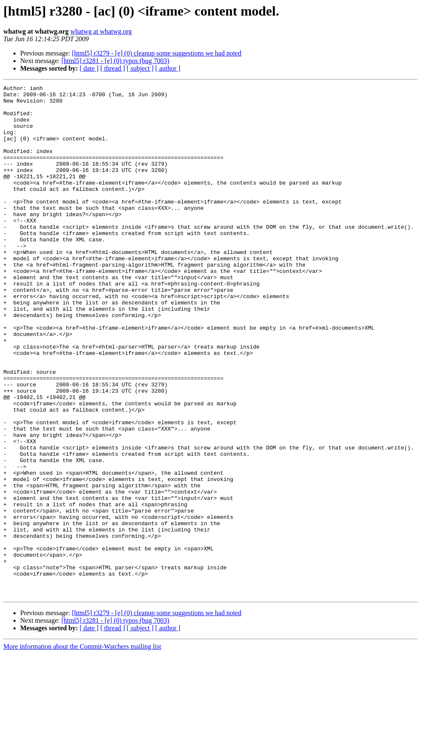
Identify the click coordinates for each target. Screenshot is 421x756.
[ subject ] (140, 68)
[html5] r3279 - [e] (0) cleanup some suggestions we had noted (157, 53)
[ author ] (168, 68)
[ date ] (89, 68)
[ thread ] (112, 68)
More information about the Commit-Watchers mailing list (82, 748)
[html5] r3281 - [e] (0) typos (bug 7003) (115, 60)
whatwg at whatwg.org (101, 31)
